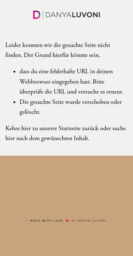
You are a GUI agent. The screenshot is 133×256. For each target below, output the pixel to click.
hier (26, 128)
